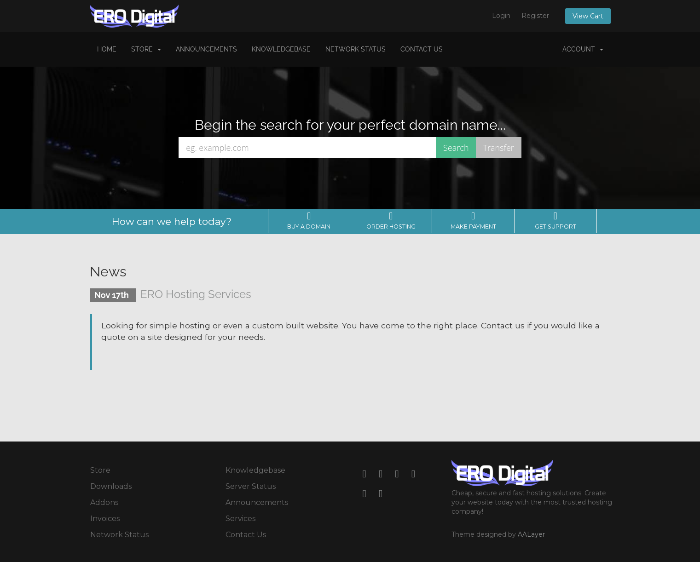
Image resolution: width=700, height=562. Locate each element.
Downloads (111, 486)
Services (240, 518)
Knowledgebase (281, 49)
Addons (104, 502)
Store (146, 49)
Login (501, 15)
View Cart (588, 16)
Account (582, 49)
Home (106, 49)
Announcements (206, 49)
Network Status (355, 49)
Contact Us (421, 49)
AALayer (531, 534)
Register (535, 15)
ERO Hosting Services (195, 294)
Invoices (105, 518)
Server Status (251, 486)
